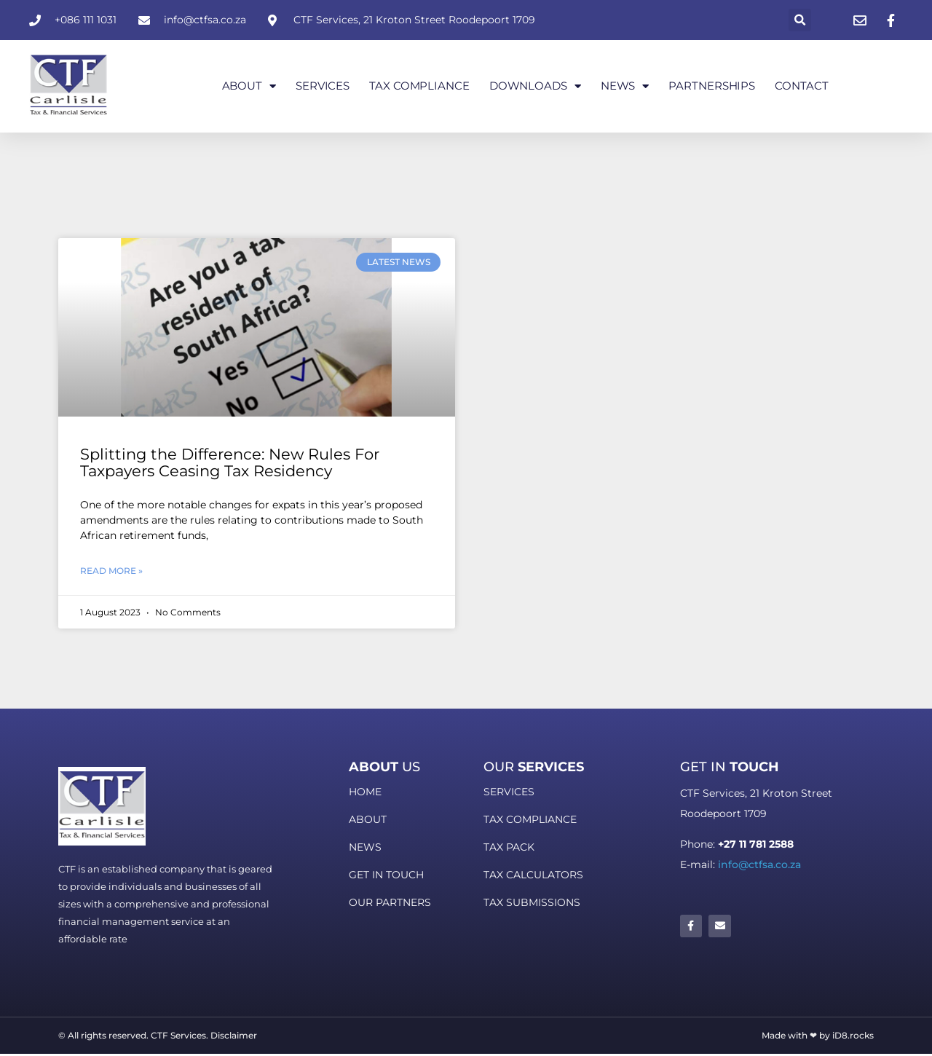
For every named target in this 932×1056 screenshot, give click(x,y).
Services (323, 85)
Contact (801, 85)
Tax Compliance (419, 85)
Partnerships (711, 85)
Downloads (535, 86)
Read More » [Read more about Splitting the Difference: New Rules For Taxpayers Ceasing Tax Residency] (111, 570)
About (249, 86)
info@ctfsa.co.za (759, 864)
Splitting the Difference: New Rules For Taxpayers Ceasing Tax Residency (229, 462)
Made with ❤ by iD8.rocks (818, 1035)
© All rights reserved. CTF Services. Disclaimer (157, 1035)
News (625, 86)
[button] (800, 20)
